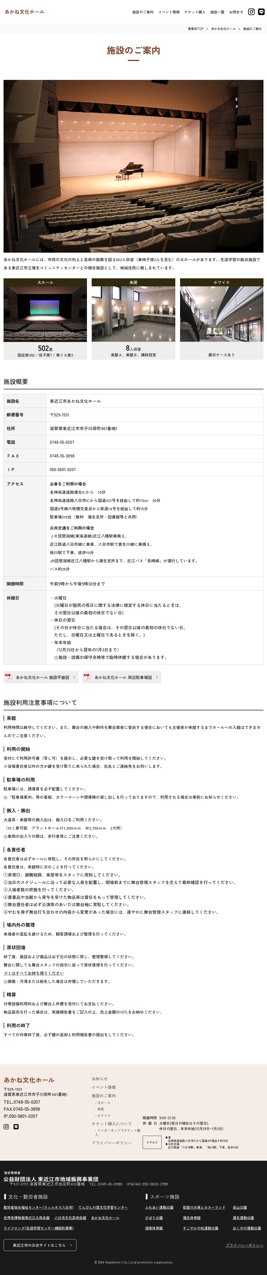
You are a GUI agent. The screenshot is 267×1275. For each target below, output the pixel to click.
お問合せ (236, 11)
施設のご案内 (143, 11)
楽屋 (100, 1108)
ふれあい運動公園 (159, 1207)
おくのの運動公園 (247, 1228)
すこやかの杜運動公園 (200, 1228)
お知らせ (100, 1079)
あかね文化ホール (24, 12)
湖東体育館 (154, 1228)
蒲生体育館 (192, 1217)
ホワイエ (104, 1115)
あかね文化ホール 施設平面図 (42, 677)
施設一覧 (217, 11)
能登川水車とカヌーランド (204, 1207)
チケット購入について (112, 1124)
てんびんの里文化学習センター (103, 1207)
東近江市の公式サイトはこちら (39, 1245)
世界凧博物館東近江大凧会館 (27, 1217)
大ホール (104, 1102)
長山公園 (240, 1207)
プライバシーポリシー (112, 1143)
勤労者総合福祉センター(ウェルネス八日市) (38, 1207)
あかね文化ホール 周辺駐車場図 (123, 677)
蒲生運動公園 (243, 1217)
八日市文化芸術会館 (70, 1217)
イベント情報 (169, 11)
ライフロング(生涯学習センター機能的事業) (38, 1228)
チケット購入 (195, 11)
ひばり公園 (154, 1217)
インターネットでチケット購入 (117, 1132)
